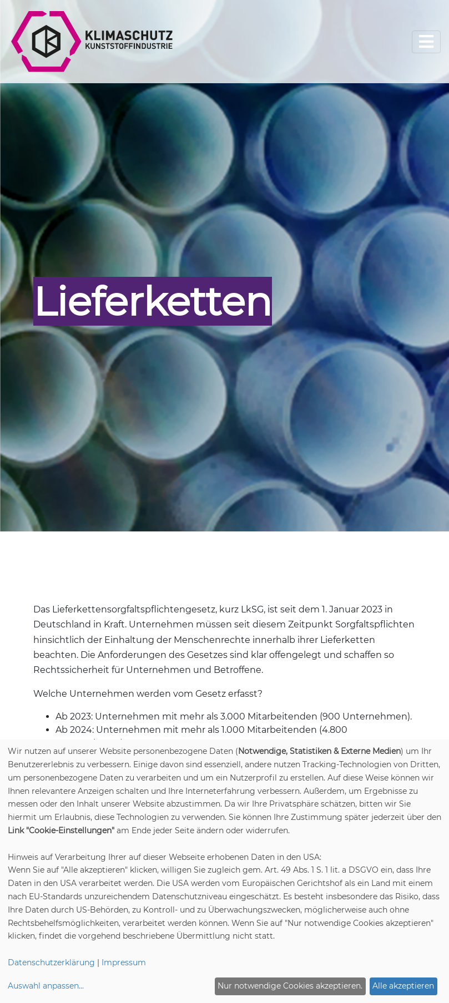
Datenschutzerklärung (51, 962)
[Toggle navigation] (426, 42)
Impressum (124, 962)
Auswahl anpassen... (46, 986)
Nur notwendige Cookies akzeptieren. (290, 986)
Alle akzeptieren (403, 986)
